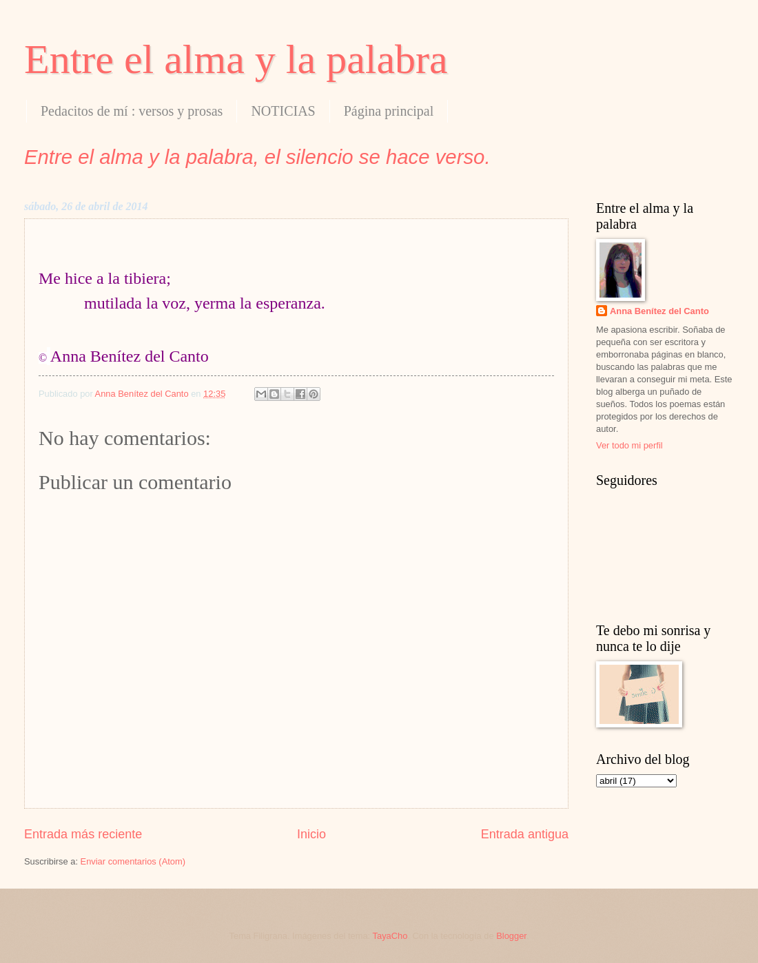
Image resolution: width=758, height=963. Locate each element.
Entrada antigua (524, 834)
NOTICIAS (283, 110)
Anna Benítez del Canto (659, 311)
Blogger (511, 936)
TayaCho (390, 936)
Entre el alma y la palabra (236, 59)
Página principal (389, 110)
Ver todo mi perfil (629, 445)
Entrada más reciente (83, 834)
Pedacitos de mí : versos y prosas (132, 110)
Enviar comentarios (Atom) (133, 861)
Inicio (311, 834)
